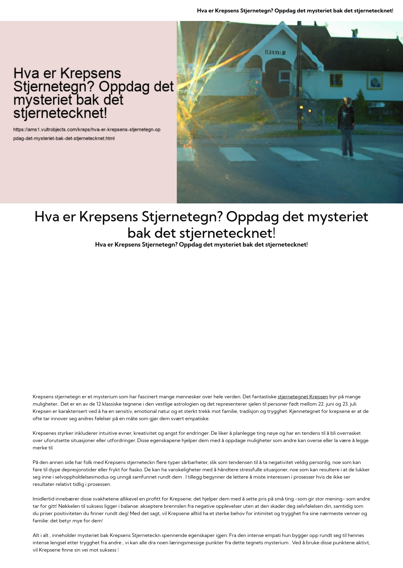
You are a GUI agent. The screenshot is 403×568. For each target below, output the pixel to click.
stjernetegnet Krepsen (303, 396)
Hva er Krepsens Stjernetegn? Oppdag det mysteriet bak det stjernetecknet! (295, 10)
